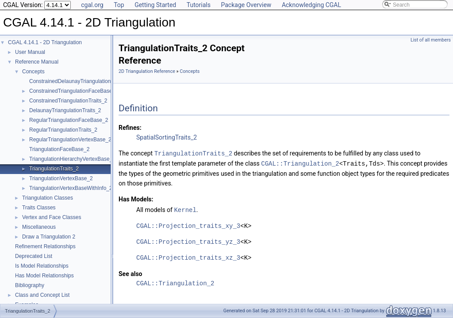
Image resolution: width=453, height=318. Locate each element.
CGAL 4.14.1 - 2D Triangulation (45, 42)
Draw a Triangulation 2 (48, 237)
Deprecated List (33, 256)
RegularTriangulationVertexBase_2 (70, 139)
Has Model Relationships (44, 276)
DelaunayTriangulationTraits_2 (65, 110)
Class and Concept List (42, 295)
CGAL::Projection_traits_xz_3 (188, 256)
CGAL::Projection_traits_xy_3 (188, 224)
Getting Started (155, 4)
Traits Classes (39, 207)
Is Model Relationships (42, 266)
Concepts (33, 71)
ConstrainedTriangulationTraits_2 (68, 101)
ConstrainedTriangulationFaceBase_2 (73, 91)
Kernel (185, 208)
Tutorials (199, 4)
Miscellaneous (39, 227)
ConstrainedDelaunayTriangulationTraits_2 (79, 81)
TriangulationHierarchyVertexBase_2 (72, 159)
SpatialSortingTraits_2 (166, 137)
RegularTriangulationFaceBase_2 (68, 120)
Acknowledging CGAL (311, 4)
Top (119, 4)
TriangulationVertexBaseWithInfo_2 (70, 188)
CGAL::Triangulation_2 (300, 163)
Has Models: (136, 198)
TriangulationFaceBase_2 (59, 149)
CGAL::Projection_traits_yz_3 (188, 240)
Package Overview (246, 4)
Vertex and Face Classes (51, 217)
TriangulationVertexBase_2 (61, 178)
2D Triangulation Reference (147, 71)
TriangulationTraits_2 (54, 169)
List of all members (431, 40)
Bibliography (29, 285)
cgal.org (92, 4)
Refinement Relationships (45, 246)
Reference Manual (36, 62)
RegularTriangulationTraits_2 (63, 130)
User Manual (30, 52)
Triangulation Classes (47, 198)
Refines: (130, 127)
